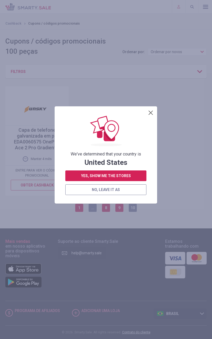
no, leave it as (106, 147)
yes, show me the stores (106, 133)
